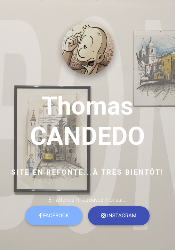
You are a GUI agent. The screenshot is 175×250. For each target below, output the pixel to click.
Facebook (54, 215)
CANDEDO (87, 136)
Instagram (118, 215)
